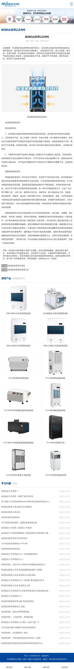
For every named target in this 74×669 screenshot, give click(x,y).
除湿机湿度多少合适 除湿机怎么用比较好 (18, 575)
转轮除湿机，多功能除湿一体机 (14, 633)
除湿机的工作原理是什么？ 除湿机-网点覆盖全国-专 (22, 580)
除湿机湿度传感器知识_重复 (13, 606)
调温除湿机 (26, 185)
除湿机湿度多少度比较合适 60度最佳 (16, 507)
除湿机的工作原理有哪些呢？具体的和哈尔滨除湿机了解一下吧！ (26, 533)
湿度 (12, 181)
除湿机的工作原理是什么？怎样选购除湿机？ (20, 554)
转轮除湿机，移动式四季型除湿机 (15, 612)
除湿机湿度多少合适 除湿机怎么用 (15, 585)
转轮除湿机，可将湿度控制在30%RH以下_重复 (21, 638)
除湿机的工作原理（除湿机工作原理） (17, 528)
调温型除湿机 (10, 171)
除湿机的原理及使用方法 (18, 270)
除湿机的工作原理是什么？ (12, 559)
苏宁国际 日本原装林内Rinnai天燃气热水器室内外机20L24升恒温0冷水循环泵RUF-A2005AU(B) (26, 501)
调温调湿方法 (25, 181)
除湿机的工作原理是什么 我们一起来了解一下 (20, 622)
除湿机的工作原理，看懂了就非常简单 (17, 496)
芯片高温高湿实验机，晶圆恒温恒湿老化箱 (19, 522)
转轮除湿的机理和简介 (10, 517)
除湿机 (13, 122)
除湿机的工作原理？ (9, 491)
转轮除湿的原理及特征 (10, 549)
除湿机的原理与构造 (16, 266)
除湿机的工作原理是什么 (11, 596)
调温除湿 (9, 177)
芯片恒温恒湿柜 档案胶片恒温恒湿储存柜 (18, 627)
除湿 (65, 158)
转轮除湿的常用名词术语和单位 (14, 538)
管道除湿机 (26, 213)
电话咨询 (65, 665)
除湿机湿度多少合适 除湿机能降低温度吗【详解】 (22, 570)
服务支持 (46, 665)
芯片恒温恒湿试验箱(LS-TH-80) (14, 543)
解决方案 (27, 665)
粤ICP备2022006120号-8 (58, 659)
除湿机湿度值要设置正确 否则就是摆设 (17, 601)
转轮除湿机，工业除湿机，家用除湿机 (17, 617)
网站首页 (9, 665)
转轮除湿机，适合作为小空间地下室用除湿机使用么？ (23, 564)
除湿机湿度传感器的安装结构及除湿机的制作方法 (22, 643)
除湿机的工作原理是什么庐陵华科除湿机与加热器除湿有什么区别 (26, 591)
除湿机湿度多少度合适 (10, 512)
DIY (29, 217)
